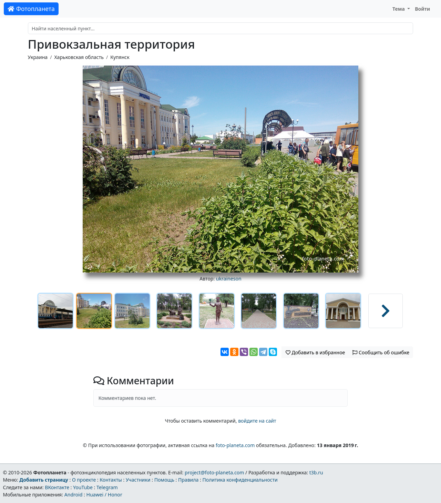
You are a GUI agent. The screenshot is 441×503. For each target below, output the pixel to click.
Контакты (111, 479)
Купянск (120, 57)
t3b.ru (316, 472)
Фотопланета (31, 8)
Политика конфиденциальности (240, 479)
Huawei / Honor (104, 494)
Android (73, 494)
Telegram (107, 487)
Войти (422, 9)
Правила (188, 479)
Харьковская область (78, 57)
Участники (138, 479)
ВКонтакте (57, 487)
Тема (399, 9)
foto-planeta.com (235, 445)
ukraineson (229, 278)
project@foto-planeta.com (214, 472)
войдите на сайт (257, 420)
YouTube (83, 487)
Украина (38, 57)
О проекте (84, 479)
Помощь (164, 479)
